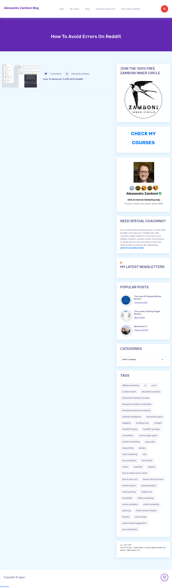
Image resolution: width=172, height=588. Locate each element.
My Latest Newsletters (142, 267)
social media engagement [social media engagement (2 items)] (134, 523)
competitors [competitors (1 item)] (128, 435)
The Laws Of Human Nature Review (147, 297)
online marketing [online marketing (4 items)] (151, 504)
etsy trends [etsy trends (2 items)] (147, 460)
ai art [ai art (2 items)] (154, 385)
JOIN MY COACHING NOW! (132, 248)
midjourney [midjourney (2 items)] (146, 492)
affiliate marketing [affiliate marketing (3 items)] (130, 385)
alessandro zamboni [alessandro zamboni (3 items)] (151, 391)
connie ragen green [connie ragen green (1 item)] (148, 435)
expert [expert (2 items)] (125, 467)
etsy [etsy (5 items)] (145, 454)
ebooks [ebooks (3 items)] (142, 448)
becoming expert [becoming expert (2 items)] (155, 416)
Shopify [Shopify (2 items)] (126, 517)
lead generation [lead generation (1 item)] (148, 485)
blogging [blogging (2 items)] (126, 423)
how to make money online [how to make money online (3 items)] (134, 473)
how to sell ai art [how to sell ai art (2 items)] (130, 479)
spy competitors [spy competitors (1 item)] (129, 529)
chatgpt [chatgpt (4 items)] (158, 423)
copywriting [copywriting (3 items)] (128, 448)
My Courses (74, 9)
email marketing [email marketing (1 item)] (129, 454)
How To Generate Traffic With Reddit (63, 79)
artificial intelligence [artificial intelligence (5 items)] (131, 416)
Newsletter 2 (140, 326)
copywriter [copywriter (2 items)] (150, 442)
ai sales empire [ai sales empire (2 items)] (129, 391)
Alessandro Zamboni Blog (21, 8)
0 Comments (52, 73)
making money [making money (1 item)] (129, 492)
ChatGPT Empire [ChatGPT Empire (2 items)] (130, 429)
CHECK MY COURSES (143, 138)
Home (61, 9)
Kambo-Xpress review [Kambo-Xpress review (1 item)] (153, 479)
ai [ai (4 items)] (145, 385)
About (87, 9)
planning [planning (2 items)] (126, 510)
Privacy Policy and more (130, 9)
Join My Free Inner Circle (105, 9)
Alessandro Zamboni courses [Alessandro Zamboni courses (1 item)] (135, 398)
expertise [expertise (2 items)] (138, 467)
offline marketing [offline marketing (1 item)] (146, 498)
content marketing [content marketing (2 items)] (131, 442)
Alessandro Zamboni (76, 73)
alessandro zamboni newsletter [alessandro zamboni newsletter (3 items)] (137, 404)
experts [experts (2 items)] (151, 467)
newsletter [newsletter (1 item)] (127, 498)
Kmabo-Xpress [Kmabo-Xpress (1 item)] (129, 485)
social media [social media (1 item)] (140, 517)
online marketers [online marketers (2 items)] (130, 504)
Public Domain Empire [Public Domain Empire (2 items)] (146, 510)
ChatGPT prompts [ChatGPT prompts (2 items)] (151, 429)
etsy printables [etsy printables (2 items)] (129, 460)
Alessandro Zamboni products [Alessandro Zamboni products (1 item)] (136, 410)
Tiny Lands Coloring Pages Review (147, 312)
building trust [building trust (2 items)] (142, 423)
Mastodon (4, 586)
